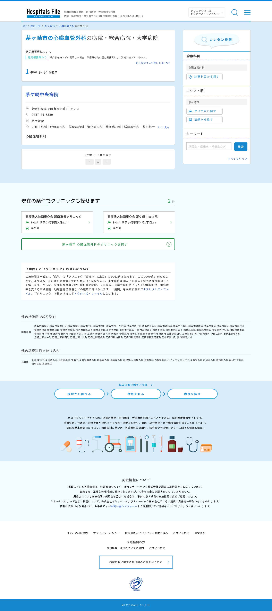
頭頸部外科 (222, 360)
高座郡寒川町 (189, 333)
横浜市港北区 (165, 326)
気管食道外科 (89, 360)
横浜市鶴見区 (41, 326)
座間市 (144, 333)
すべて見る (163, 127)
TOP (24, 25)
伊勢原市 (124, 333)
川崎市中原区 (126, 329)
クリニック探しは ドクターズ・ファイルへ (205, 12)
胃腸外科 (76, 360)
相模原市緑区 (203, 329)
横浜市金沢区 (149, 326)
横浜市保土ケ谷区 (116, 326)
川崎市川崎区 (98, 329)
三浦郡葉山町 (174, 333)
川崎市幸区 (112, 329)
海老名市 (135, 333)
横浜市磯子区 (134, 326)
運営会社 (200, 533)
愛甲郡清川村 (184, 337)
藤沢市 (64, 333)
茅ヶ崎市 (49, 25)
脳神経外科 (116, 360)
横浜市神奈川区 (58, 326)
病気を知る (136, 394)
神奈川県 (35, 25)
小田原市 (74, 333)
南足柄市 (153, 333)
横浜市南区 (99, 326)
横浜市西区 (74, 326)
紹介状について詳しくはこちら (153, 62)
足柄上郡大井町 (42, 337)
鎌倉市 (56, 333)
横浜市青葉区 (67, 329)
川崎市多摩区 (157, 329)
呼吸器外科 (103, 360)
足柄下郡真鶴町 (132, 337)
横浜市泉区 (53, 329)
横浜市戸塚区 (180, 326)
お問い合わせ (181, 533)
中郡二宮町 (217, 333)
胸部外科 (149, 360)
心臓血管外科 (67, 25)
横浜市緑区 (223, 326)
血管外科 (198, 360)
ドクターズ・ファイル (88, 293)
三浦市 (91, 333)
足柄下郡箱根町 (114, 337)
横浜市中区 (86, 326)
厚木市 (107, 333)
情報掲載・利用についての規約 (125, 548)
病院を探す (192, 394)
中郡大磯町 (204, 333)
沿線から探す (201, 119)
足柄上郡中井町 (232, 333)
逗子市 (83, 333)
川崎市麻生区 (188, 329)
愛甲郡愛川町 (169, 337)
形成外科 (53, 360)
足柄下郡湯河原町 (151, 337)
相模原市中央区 (220, 329)
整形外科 (42, 360)
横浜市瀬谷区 (237, 326)
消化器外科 (64, 360)
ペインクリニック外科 (179, 360)
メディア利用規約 (77, 533)
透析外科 (37, 363)
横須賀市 (39, 333)
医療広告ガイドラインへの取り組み (146, 533)
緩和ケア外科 (236, 360)
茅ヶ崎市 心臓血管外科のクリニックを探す (95, 244)
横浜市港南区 (195, 326)
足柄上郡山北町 (78, 337)
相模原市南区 (237, 329)
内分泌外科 (209, 360)
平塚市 (48, 333)
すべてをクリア (237, 159)
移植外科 (47, 363)
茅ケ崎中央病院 (42, 94)
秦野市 (99, 333)
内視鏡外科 (160, 360)
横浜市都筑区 (83, 329)
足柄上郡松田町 (60, 337)
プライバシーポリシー (106, 533)
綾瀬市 (162, 333)
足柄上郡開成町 (96, 337)
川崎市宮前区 (172, 329)
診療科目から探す (204, 76)
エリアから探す (202, 111)
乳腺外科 (128, 360)
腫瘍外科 (138, 360)
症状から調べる (79, 394)
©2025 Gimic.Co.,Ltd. (136, 605)
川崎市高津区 (142, 329)
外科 (34, 360)
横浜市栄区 (40, 329)
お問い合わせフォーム (124, 506)
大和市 (115, 333)
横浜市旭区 (210, 326)
